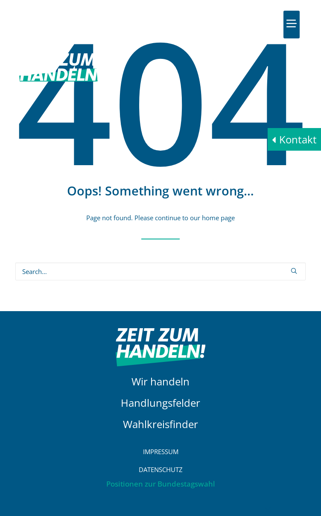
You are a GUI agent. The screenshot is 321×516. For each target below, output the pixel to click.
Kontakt (298, 139)
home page (218, 217)
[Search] (160, 271)
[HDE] (63, 24)
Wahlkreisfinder (160, 424)
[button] (291, 24)
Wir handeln (160, 381)
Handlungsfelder (160, 403)
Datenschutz (161, 469)
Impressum (160, 451)
